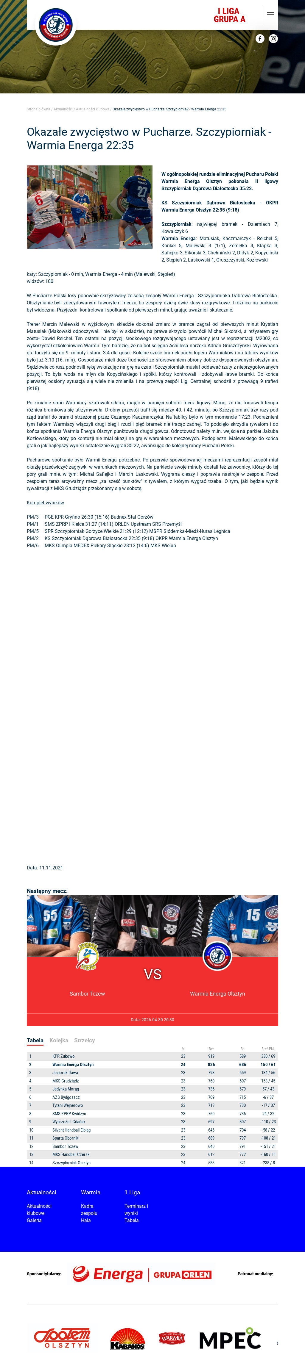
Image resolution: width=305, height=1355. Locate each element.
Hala (86, 1220)
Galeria (34, 1220)
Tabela (132, 1220)
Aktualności (63, 109)
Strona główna (38, 109)
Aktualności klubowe (92, 109)
